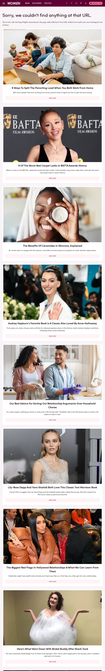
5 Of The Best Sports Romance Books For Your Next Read (87, 347)
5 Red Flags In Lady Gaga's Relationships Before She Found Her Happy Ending (52, 412)
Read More (18, 78)
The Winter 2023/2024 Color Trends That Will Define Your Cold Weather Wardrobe (18, 412)
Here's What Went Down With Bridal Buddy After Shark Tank (52, 174)
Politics (47, 3)
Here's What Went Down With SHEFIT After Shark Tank (18, 469)
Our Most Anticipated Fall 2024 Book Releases (18, 233)
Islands (32, 649)
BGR (8, 647)
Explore (35, 647)
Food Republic (53, 647)
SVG (48, 651)
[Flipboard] (81, 3)
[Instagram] (76, 3)
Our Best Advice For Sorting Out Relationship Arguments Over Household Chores (52, 114)
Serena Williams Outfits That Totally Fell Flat (86, 469)
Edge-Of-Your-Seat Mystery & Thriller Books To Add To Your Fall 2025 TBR (86, 589)
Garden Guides (66, 647)
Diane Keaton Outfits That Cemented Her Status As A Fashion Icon (18, 530)
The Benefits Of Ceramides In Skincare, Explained (86, 53)
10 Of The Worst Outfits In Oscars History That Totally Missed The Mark (52, 589)
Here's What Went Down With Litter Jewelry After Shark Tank (18, 349)
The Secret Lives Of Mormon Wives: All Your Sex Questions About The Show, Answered (52, 351)
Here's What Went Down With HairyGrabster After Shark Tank (86, 174)
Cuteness (26, 647)
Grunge (83, 647)
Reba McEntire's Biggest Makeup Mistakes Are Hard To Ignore (86, 412)
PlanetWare (11, 651)
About (45, 633)
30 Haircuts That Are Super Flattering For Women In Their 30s (18, 292)
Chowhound (16, 647)
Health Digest (93, 647)
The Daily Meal (70, 651)
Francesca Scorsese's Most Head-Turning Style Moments (86, 292)
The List (81, 651)
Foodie (42, 647)
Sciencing (22, 651)
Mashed (56, 649)
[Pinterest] (71, 3)
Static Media (40, 637)
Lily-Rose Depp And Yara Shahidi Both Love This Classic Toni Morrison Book (86, 112)
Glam (76, 647)
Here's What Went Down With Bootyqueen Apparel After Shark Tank (52, 235)
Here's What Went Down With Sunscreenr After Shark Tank (86, 233)
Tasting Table (57, 651)
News (27, 3)
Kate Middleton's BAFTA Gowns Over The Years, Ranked (52, 528)
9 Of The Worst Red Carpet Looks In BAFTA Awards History (52, 53)
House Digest (15, 649)
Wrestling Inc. (56, 654)
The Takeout (91, 651)
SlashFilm (31, 651)
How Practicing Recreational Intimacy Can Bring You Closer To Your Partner (52, 471)
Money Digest (66, 649)
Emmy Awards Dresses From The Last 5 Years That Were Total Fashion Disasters (86, 530)
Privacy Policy (56, 633)
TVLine (46, 654)
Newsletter (95, 3)
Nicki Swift (78, 649)
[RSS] (85, 3)
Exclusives (37, 3)
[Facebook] (66, 3)
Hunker (25, 649)
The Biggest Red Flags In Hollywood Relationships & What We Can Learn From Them (18, 176)
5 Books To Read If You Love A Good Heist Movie (52, 292)
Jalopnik (40, 649)
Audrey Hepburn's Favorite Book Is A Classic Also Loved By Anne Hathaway (18, 112)
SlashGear (41, 651)
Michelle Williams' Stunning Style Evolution (18, 587)
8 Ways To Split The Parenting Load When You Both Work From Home (18, 55)
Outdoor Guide (89, 649)
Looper (48, 649)
